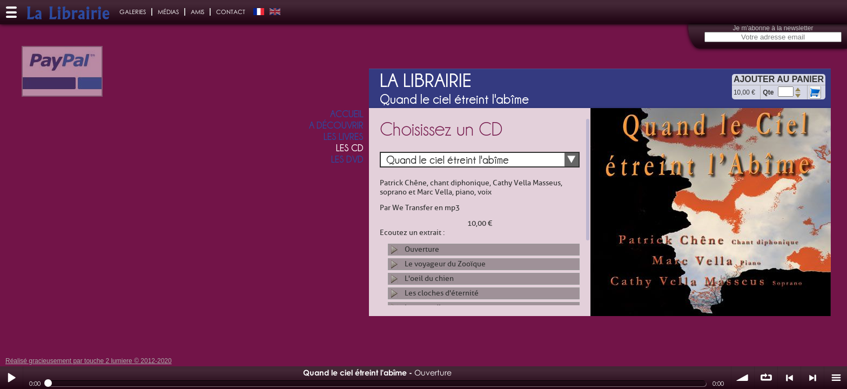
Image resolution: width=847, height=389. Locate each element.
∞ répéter (766, 377)
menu (835, 377)
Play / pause (11, 377)
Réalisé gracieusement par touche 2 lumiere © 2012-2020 (88, 361)
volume (742, 377)
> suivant (812, 377)
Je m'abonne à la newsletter (772, 28)
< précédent (789, 377)
